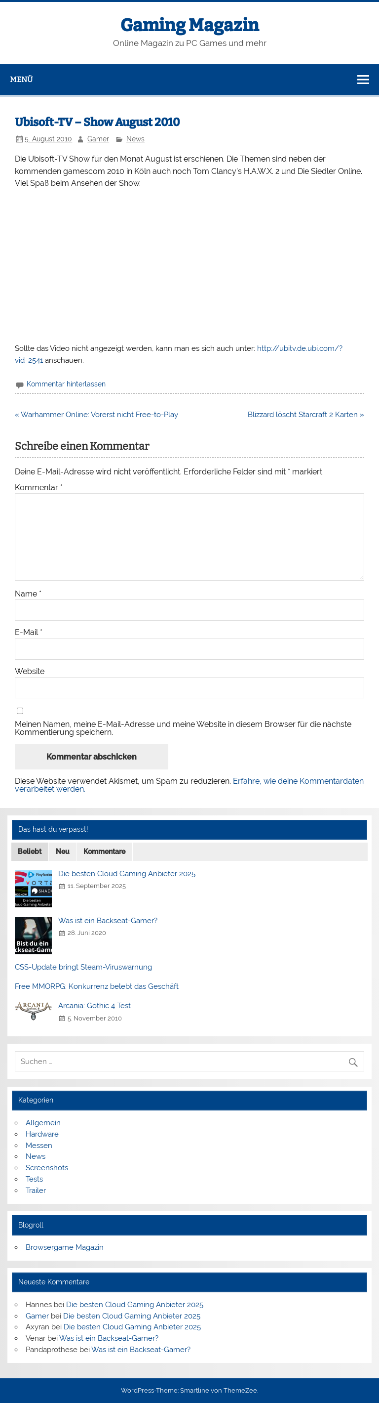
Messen (39, 1145)
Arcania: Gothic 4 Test (94, 1005)
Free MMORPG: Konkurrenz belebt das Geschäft (97, 986)
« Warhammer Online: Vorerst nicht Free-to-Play (96, 414)
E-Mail (28, 633)
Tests (34, 1179)
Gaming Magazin (189, 25)
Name (28, 594)
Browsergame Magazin (65, 1247)
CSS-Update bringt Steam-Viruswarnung (83, 967)
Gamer (98, 139)
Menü (21, 79)
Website (29, 672)
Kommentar (39, 488)
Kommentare (104, 851)
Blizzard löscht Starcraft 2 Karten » (306, 414)
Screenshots (47, 1167)
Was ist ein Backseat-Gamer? (107, 920)
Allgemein (43, 1122)
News (135, 139)
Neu (63, 851)
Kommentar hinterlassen (66, 384)
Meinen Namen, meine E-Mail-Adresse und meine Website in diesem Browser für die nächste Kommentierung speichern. (183, 728)
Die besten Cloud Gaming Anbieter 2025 (126, 873)
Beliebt (29, 851)
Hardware (42, 1134)
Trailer (36, 1190)
